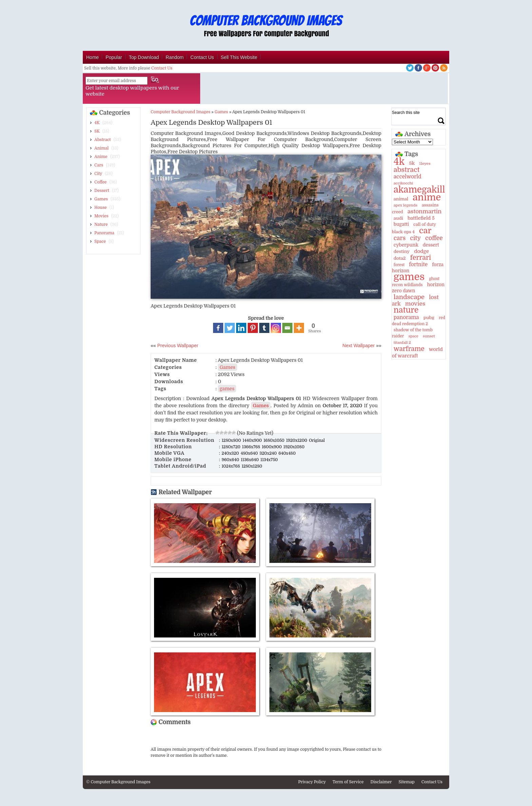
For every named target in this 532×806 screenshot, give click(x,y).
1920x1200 (297, 440)
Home (92, 57)
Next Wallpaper (358, 345)
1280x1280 (252, 466)
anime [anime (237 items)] (427, 197)
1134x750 (269, 459)
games (227, 388)
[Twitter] (230, 328)
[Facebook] (218, 328)
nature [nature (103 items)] (406, 310)
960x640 (231, 459)
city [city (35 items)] (415, 238)
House (100, 207)
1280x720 (231, 447)
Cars (98, 165)
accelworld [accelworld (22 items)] (407, 177)
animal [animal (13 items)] (401, 198)
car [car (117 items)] (425, 230)
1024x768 (231, 466)
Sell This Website (239, 57)
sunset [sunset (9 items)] (429, 336)
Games (101, 199)
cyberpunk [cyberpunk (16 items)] (406, 245)
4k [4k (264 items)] (399, 161)
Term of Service (348, 782)
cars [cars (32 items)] (399, 238)
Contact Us (202, 57)
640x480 (287, 453)
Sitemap (407, 782)
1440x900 (253, 440)
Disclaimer (381, 782)
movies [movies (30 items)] (415, 303)
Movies (101, 216)
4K (97, 122)
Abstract (102, 139)
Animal (101, 148)
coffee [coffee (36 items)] (434, 238)
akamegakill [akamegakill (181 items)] (419, 189)
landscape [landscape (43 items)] (409, 297)
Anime (100, 156)
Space (100, 241)
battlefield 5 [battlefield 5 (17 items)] (421, 218)
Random (175, 57)
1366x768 (251, 447)
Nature (101, 224)
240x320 (231, 453)
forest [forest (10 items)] (399, 264)
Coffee (100, 182)
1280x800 (232, 440)
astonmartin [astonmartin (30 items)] (424, 211)
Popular (114, 57)
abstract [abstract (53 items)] (407, 170)
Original (317, 440)
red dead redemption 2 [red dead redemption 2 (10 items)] (418, 320)
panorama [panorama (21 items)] (406, 317)
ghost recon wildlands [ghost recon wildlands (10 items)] (415, 281)
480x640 (250, 453)
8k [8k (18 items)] (412, 163)
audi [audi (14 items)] (398, 218)
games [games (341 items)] (409, 276)
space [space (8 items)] (413, 336)
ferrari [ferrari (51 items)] (420, 257)
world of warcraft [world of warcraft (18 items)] (417, 352)
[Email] (287, 328)
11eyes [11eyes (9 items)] (424, 163)
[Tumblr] (264, 328)
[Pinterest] (253, 328)
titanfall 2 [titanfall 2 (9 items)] (402, 342)
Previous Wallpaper (177, 345)
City (98, 173)
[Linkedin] (241, 328)
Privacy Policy (312, 782)
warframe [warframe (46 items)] (409, 349)
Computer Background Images (180, 112)
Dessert (101, 190)
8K (97, 131)
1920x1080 (293, 447)
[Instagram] (276, 328)
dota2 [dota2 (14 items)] (400, 258)
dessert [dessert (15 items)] (431, 245)
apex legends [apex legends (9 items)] (405, 205)
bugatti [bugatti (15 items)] (401, 224)
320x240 (269, 453)
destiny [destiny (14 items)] (402, 251)
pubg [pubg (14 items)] (428, 317)
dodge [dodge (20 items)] (421, 251)
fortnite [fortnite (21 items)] (418, 264)
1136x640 (250, 459)
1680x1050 (275, 440)
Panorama (104, 233)
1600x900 (272, 447)
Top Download (144, 57)
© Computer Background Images (118, 782)
